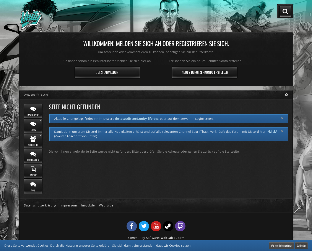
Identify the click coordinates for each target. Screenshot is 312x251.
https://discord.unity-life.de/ (137, 119)
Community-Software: (156, 238)
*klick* (272, 131)
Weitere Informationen (281, 245)
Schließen (301, 245)
